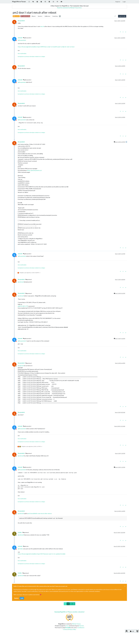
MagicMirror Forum (19, 1)
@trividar (26, 546)
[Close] (125, 586)
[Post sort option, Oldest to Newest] (115, 16)
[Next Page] (73, 603)
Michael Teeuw (76, 624)
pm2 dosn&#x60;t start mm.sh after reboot (40, 513)
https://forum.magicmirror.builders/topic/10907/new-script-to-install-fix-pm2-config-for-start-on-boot (46, 46)
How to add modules (22, 53)
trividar (20, 532)
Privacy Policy (72, 629)
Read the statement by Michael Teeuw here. (69, 7)
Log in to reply (122, 16)
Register (16, 598)
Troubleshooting (25, 16)
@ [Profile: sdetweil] (21, 282)
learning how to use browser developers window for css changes (31, 56)
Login (21, 598)
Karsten (81, 625)
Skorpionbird (21, 20)
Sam (67, 625)
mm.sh (42, 26)
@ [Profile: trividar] (20, 548)
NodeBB (67, 627)
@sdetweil (28, 279)
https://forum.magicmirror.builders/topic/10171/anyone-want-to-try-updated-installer (41, 554)
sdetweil (20, 37)
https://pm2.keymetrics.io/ (34, 170)
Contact (65, 629)
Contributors (80, 627)
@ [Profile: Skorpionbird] (22, 40)
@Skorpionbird (27, 37)
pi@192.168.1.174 (23, 306)
